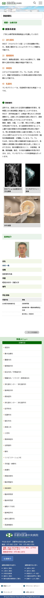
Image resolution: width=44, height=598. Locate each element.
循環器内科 (9, 366)
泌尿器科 (8, 445)
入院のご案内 (8, 571)
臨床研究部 (9, 500)
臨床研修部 (9, 494)
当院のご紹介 (31, 568)
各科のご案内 (31, 571)
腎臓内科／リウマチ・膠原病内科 (17, 378)
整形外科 (8, 421)
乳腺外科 (8, 415)
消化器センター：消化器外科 (15, 402)
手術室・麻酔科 (10, 463)
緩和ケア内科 (10, 506)
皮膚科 (7, 470)
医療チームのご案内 (33, 579)
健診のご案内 (8, 576)
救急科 (7, 347)
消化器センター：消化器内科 (15, 384)
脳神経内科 (9, 390)
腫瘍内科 (8, 359)
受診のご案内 (8, 568)
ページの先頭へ (32, 332)
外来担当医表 (8, 573)
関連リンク (7, 586)
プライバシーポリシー (33, 586)
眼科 (6, 451)
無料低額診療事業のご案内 (12, 579)
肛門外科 (8, 408)
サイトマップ (8, 592)
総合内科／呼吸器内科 (13, 372)
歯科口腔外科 (10, 518)
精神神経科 (9, 439)
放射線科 (8, 488)
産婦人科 (8, 427)
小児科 (7, 433)
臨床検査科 (9, 482)
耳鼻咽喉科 (9, 525)
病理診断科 (9, 476)
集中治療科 (9, 353)
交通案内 (7, 558)
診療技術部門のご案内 (34, 576)
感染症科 (8, 396)
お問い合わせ (30, 592)
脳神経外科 (9, 512)
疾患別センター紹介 (33, 573)
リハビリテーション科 (13, 457)
